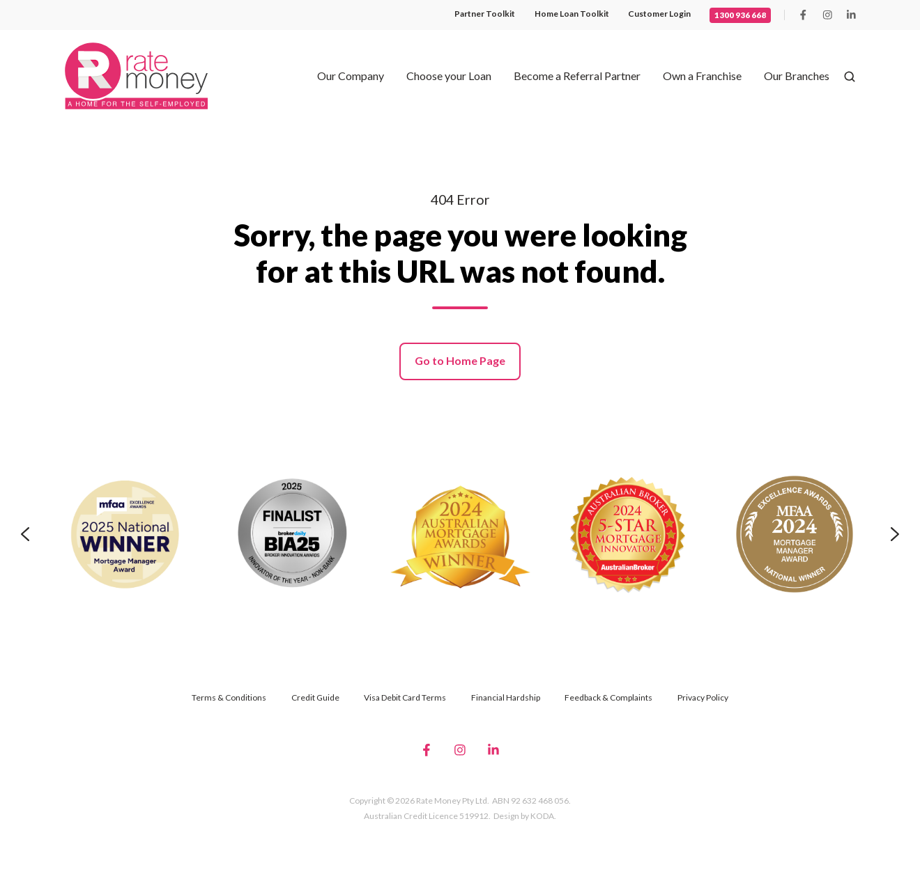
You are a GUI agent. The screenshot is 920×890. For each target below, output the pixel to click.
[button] (850, 77)
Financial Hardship (505, 697)
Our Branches (796, 75)
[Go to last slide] (25, 534)
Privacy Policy (702, 697)
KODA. (543, 816)
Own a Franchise (702, 75)
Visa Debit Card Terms (405, 697)
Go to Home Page (460, 360)
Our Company (350, 75)
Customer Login (659, 13)
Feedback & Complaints (608, 697)
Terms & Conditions (229, 697)
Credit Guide (315, 697)
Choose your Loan (448, 75)
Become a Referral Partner (577, 75)
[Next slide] (895, 534)
